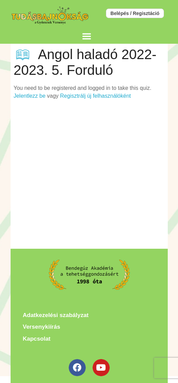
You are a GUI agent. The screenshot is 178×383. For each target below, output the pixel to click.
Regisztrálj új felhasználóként (95, 96)
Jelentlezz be (29, 96)
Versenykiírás (41, 327)
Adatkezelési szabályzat (56, 315)
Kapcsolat (37, 339)
